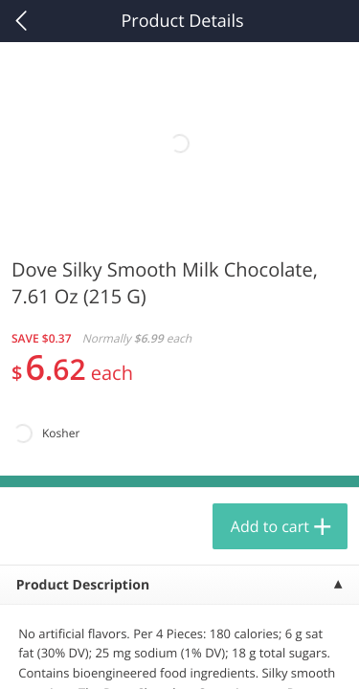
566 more (287, 244)
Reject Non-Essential (179, 606)
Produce (56, 245)
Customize (179, 654)
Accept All (179, 559)
